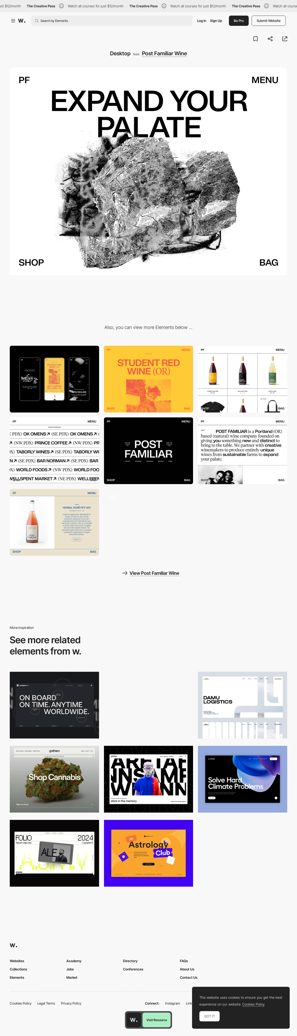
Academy (74, 961)
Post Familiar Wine (164, 53)
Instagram (172, 1003)
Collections (18, 969)
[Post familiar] (148, 379)
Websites (17, 961)
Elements (17, 977)
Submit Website (269, 21)
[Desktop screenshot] (242, 705)
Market (71, 977)
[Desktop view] (148, 705)
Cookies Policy (20, 1003)
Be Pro (239, 21)
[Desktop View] (242, 779)
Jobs (70, 969)
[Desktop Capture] (148, 853)
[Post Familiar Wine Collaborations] (54, 522)
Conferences (133, 969)
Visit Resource (156, 1020)
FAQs (184, 961)
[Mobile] (54, 379)
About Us (187, 969)
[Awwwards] (21, 21)
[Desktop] (54, 705)
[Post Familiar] (242, 379)
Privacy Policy (71, 1003)
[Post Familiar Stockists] (54, 450)
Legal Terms (46, 1003)
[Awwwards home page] (133, 1020)
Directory (130, 961)
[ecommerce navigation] (148, 522)
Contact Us (188, 977)
